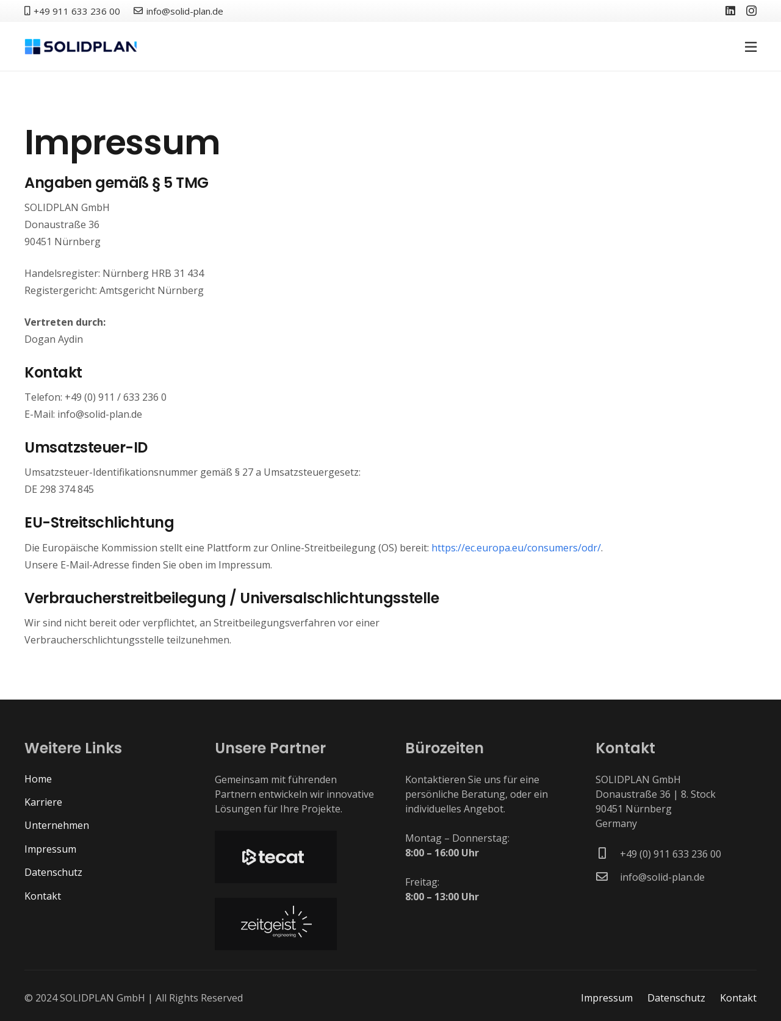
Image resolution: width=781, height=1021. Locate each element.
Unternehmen (56, 825)
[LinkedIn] (730, 10)
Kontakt (42, 896)
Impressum (50, 849)
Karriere (43, 802)
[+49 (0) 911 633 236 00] (608, 853)
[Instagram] (751, 11)
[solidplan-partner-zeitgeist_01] (295, 924)
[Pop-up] (751, 47)
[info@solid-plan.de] (608, 877)
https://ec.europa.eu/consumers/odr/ (516, 547)
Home (38, 779)
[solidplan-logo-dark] (80, 46)
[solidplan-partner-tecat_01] (295, 857)
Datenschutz (53, 872)
